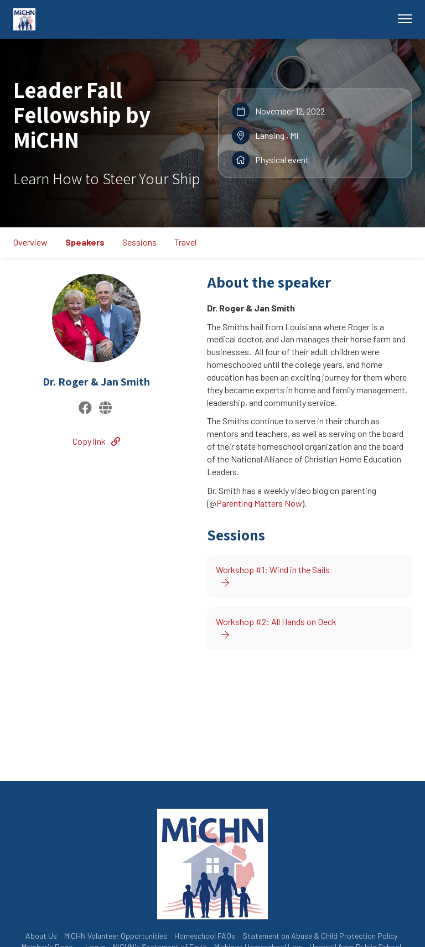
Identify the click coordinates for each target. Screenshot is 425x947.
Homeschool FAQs (204, 935)
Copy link (96, 441)
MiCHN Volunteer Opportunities (115, 935)
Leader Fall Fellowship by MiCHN (82, 114)
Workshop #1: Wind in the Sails (273, 575)
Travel (185, 242)
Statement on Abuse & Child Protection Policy (319, 935)
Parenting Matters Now (259, 503)
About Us (41, 935)
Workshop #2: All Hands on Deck (276, 627)
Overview (30, 242)
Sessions (139, 242)
